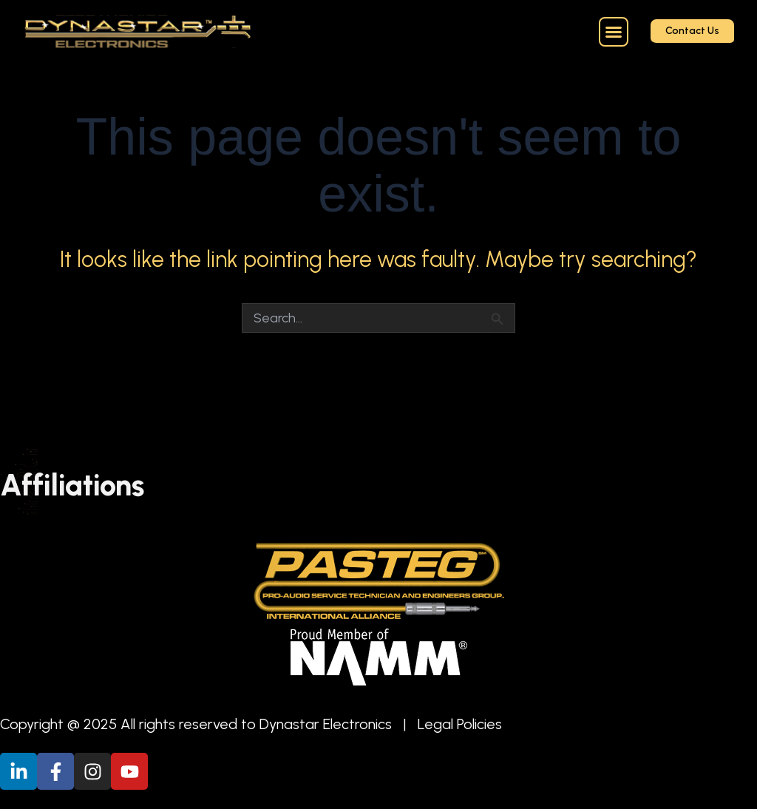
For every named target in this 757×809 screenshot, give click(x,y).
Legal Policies (460, 724)
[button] (613, 32)
